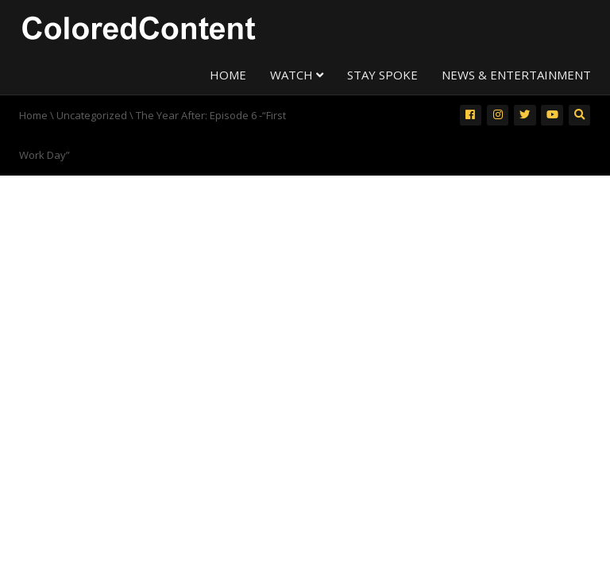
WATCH (296, 75)
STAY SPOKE (382, 75)
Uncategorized (91, 115)
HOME (228, 75)
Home (33, 115)
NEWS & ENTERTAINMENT (516, 75)
